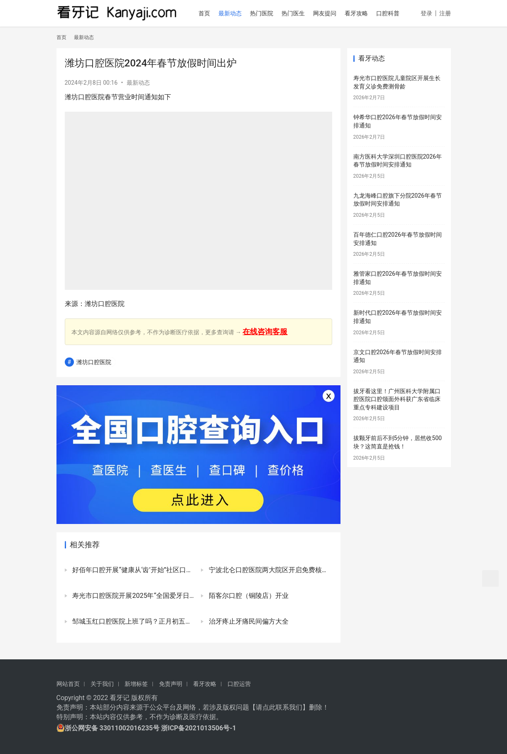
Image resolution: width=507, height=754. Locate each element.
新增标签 (136, 684)
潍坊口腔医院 (93, 362)
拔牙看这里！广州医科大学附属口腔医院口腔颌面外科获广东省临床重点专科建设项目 (397, 399)
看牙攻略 (359, 13)
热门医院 (265, 13)
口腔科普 (391, 13)
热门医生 (296, 13)
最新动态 (233, 13)
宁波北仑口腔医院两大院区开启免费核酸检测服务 (269, 570)
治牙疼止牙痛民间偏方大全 (248, 621)
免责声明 (170, 684)
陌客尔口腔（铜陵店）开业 (248, 596)
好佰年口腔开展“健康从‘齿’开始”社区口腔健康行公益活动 (133, 570)
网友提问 (328, 13)
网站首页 (68, 684)
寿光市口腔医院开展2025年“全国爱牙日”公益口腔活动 (133, 596)
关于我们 (102, 684)
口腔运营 (239, 684)
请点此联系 (272, 707)
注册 (445, 40)
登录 (426, 40)
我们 (295, 707)
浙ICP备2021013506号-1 (198, 728)
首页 (207, 13)
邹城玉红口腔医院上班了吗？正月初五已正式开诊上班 (133, 621)
